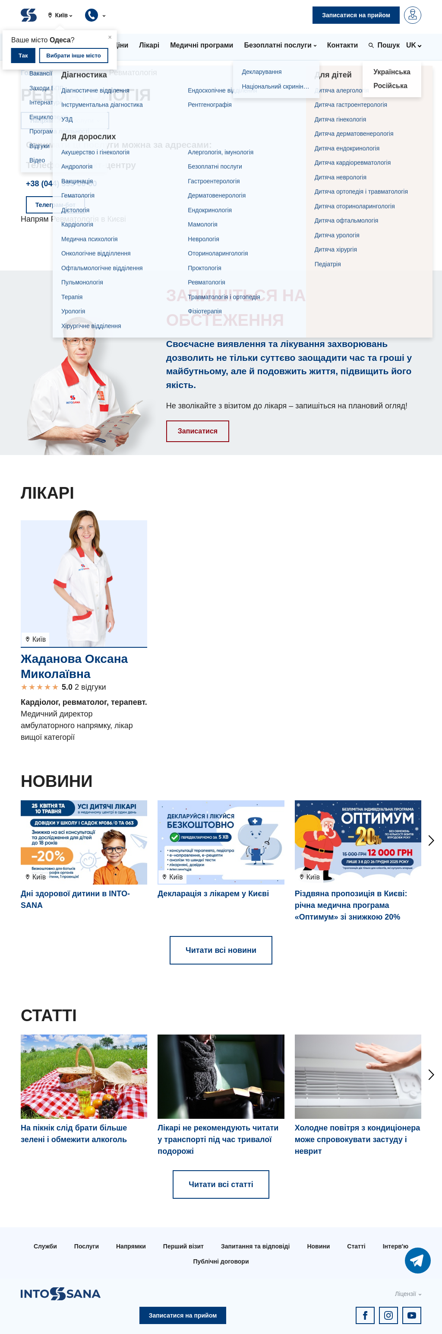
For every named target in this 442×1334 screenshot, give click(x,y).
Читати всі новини (221, 950)
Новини (318, 1246)
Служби (45, 1246)
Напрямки (79, 72)
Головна (35, 72)
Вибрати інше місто (73, 55)
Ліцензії (405, 1293)
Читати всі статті (221, 1184)
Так (23, 55)
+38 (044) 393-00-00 (61, 183)
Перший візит (183, 1246)
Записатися (198, 431)
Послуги (86, 1246)
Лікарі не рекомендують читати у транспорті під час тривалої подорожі (218, 1140)
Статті (356, 1246)
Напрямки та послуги (65, 120)
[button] (63, 15)
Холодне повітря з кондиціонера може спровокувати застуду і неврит (357, 1140)
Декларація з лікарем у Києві (213, 893)
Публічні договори (221, 1261)
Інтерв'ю (395, 1246)
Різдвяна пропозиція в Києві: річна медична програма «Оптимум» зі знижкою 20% (351, 905)
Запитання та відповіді (255, 1246)
